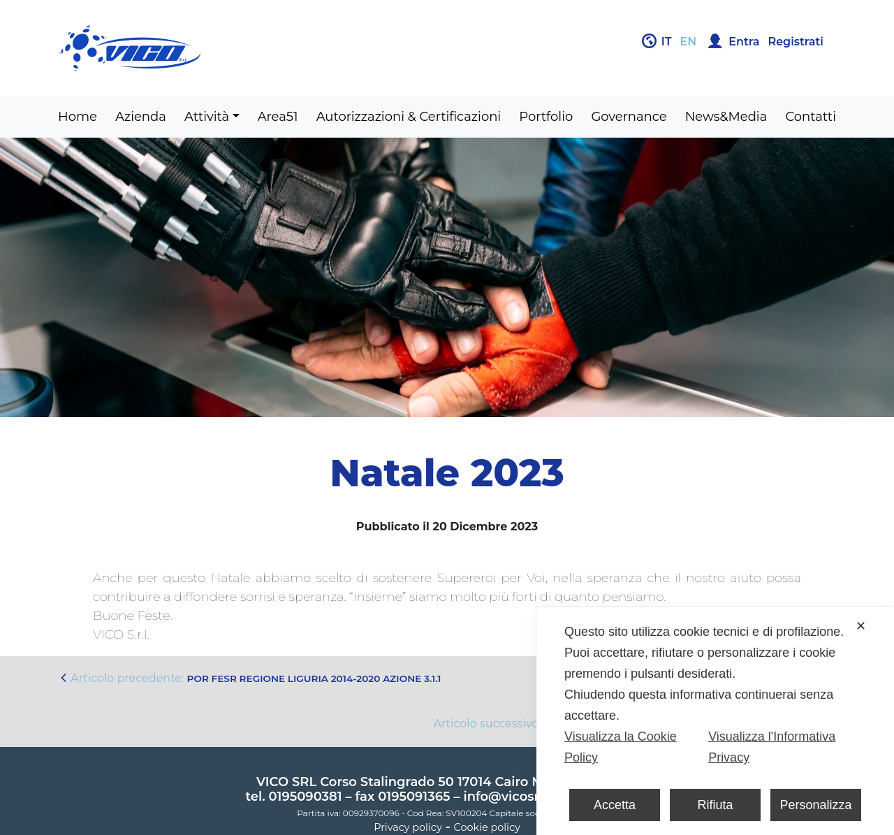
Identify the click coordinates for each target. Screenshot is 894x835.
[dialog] (715, 721)
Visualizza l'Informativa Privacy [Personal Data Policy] (771, 746)
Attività (206, 116)
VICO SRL (286, 782)
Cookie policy (487, 827)
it (666, 41)
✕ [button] (861, 626)
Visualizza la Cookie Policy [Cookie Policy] (620, 746)
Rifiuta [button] (715, 805)
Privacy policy (408, 827)
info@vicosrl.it (509, 796)
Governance (628, 116)
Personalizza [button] (815, 805)
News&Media (726, 116)
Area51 (278, 116)
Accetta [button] (615, 805)
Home (77, 116)
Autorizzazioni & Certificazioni (408, 116)
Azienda (140, 116)
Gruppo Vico (248, 48)
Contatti (810, 116)
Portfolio (546, 116)
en (688, 41)
